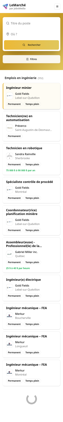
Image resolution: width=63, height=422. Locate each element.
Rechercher (32, 44)
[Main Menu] (57, 6)
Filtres (31, 59)
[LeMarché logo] (14, 6)
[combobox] (31, 34)
